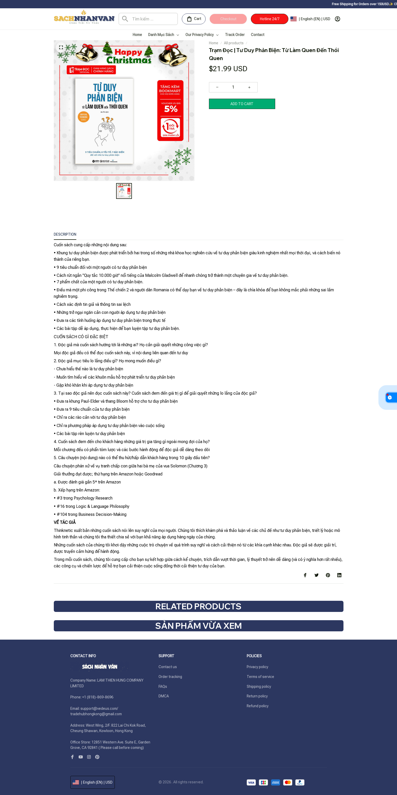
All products (234, 43)
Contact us (168, 667)
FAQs (163, 686)
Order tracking (170, 677)
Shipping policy (259, 686)
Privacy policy (257, 667)
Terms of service (260, 677)
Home (213, 43)
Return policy (257, 696)
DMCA (164, 696)
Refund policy (257, 706)
